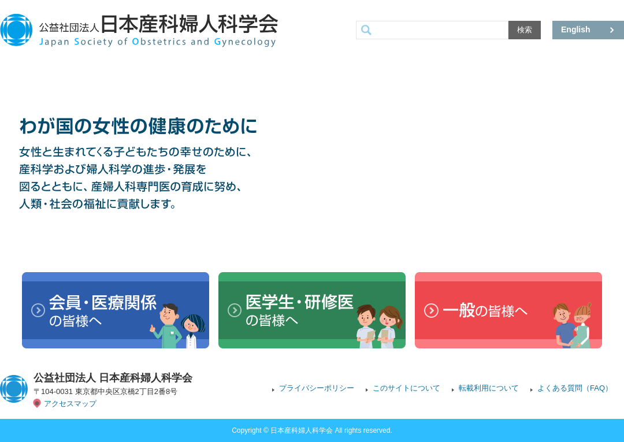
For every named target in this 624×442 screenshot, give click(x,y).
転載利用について (489, 388)
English (575, 29)
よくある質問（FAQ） (574, 388)
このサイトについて (406, 388)
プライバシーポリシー (316, 388)
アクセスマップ (70, 403)
